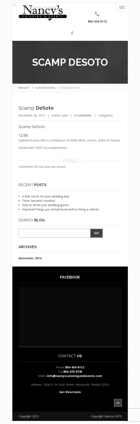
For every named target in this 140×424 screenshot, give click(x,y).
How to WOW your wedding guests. (45, 205)
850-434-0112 (74, 367)
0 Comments (83, 115)
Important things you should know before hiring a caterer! (60, 209)
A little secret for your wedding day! (45, 196)
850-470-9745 (72, 371)
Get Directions (70, 392)
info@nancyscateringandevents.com (74, 376)
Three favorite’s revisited (38, 201)
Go (96, 233)
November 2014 (30, 258)
